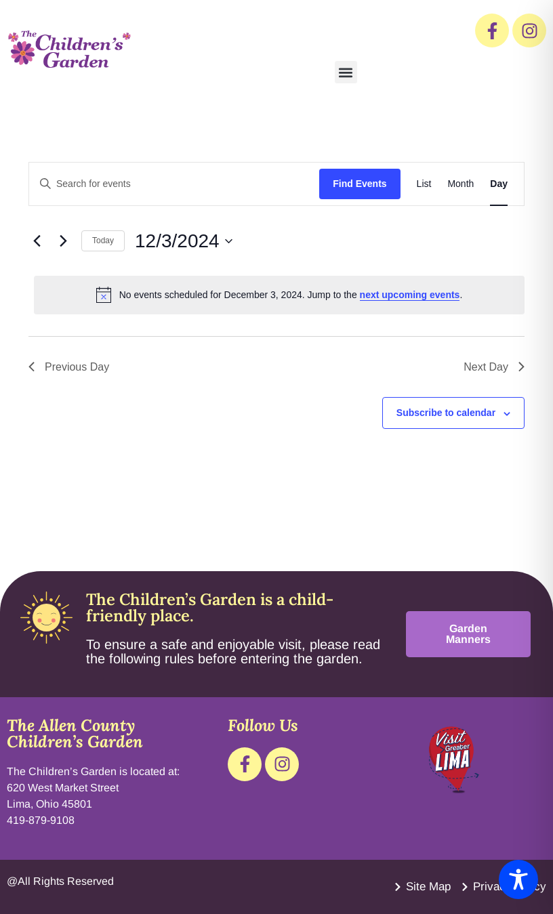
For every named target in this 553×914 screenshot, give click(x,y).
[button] (346, 72)
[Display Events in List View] (424, 184)
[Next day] (63, 241)
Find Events (359, 183)
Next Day (494, 367)
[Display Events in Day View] (499, 184)
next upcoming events (410, 294)
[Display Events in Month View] (460, 184)
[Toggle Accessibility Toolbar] (518, 879)
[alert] (279, 295)
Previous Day (68, 367)
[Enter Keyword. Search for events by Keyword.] (174, 184)
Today (103, 240)
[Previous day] (36, 241)
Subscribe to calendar (445, 412)
